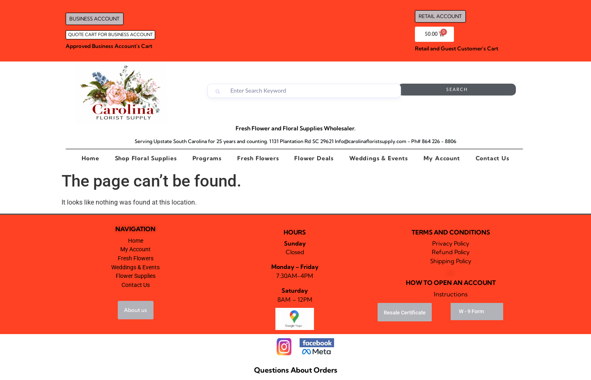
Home (90, 158)
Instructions (450, 294)
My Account (442, 158)
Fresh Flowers (258, 158)
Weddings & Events (378, 158)
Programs (207, 158)
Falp (450, 273)
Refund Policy (451, 252)
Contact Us (492, 158)
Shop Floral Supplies (146, 158)
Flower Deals (314, 158)
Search (483, 91)
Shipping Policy (450, 261)
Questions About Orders (295, 370)
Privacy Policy (450, 243)
